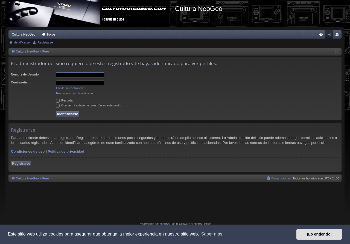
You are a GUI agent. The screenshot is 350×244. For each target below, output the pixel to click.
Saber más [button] (211, 234)
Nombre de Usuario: (25, 74)
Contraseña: (19, 82)
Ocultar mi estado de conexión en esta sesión (89, 105)
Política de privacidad (66, 151)
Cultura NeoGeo (24, 34)
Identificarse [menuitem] (330, 36)
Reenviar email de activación (75, 93)
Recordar (65, 100)
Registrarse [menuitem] (339, 36)
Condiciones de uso (28, 151)
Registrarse (45, 42)
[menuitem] (321, 34)
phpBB (164, 223)
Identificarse (21, 42)
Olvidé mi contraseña (70, 88)
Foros (51, 34)
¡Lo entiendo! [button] (319, 234)
